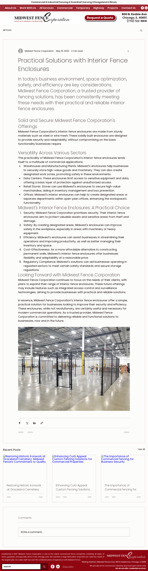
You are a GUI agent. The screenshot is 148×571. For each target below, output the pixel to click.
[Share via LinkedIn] (34, 423)
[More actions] (128, 51)
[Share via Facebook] (19, 423)
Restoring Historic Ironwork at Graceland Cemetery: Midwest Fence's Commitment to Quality (24, 487)
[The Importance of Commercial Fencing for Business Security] (123, 467)
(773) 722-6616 (136, 21)
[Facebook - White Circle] (142, 7)
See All (141, 449)
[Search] (19, 566)
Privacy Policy (68, 566)
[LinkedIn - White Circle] (146, 7)
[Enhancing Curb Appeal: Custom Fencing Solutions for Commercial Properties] (74, 467)
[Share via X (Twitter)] (27, 423)
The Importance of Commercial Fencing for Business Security (120, 487)
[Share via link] (41, 423)
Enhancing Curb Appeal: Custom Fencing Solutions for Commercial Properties (73, 487)
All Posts (7, 30)
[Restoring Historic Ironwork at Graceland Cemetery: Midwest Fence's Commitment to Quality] (25, 467)
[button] (100, 18)
